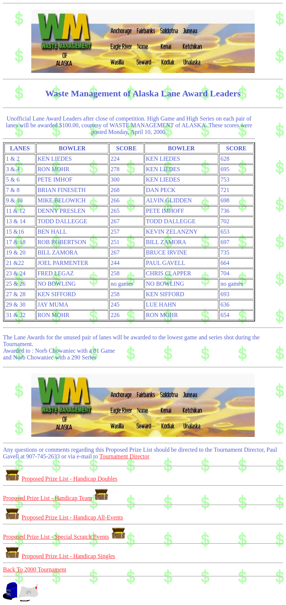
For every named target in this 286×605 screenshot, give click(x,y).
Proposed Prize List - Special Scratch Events (65, 537)
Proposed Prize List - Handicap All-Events (63, 517)
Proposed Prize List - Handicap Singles (59, 556)
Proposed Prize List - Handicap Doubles (60, 479)
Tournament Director (124, 456)
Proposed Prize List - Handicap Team (57, 498)
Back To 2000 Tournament (34, 569)
